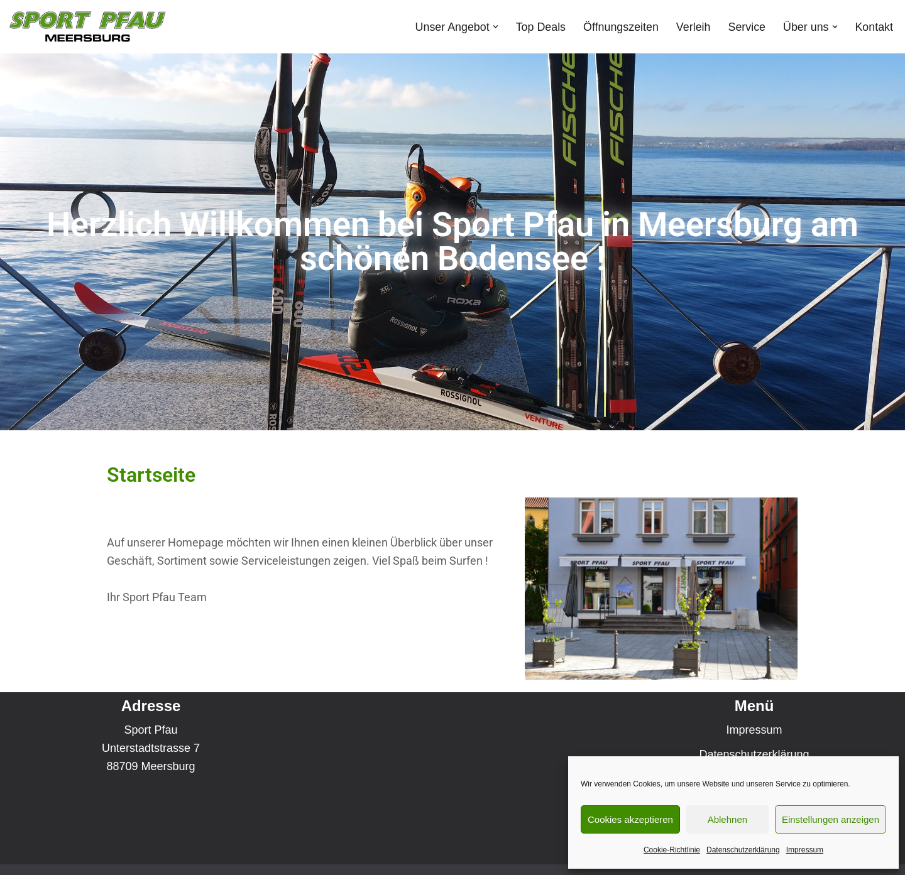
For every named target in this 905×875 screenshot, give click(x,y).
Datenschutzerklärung (743, 849)
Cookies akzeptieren (630, 819)
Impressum (804, 849)
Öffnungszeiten (619, 26)
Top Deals (538, 26)
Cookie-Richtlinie (672, 849)
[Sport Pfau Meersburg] (87, 26)
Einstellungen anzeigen (830, 819)
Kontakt (874, 26)
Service (746, 26)
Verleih (692, 26)
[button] (493, 27)
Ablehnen (727, 819)
